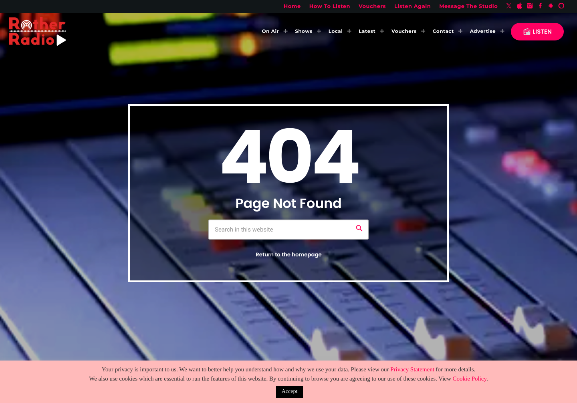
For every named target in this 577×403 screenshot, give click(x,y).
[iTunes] (519, 6)
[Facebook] (540, 6)
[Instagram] (530, 6)
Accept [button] (290, 392)
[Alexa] (561, 6)
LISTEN (537, 32)
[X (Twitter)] (509, 6)
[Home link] (37, 31)
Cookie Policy (469, 379)
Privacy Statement (412, 370)
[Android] (551, 6)
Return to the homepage (288, 254)
